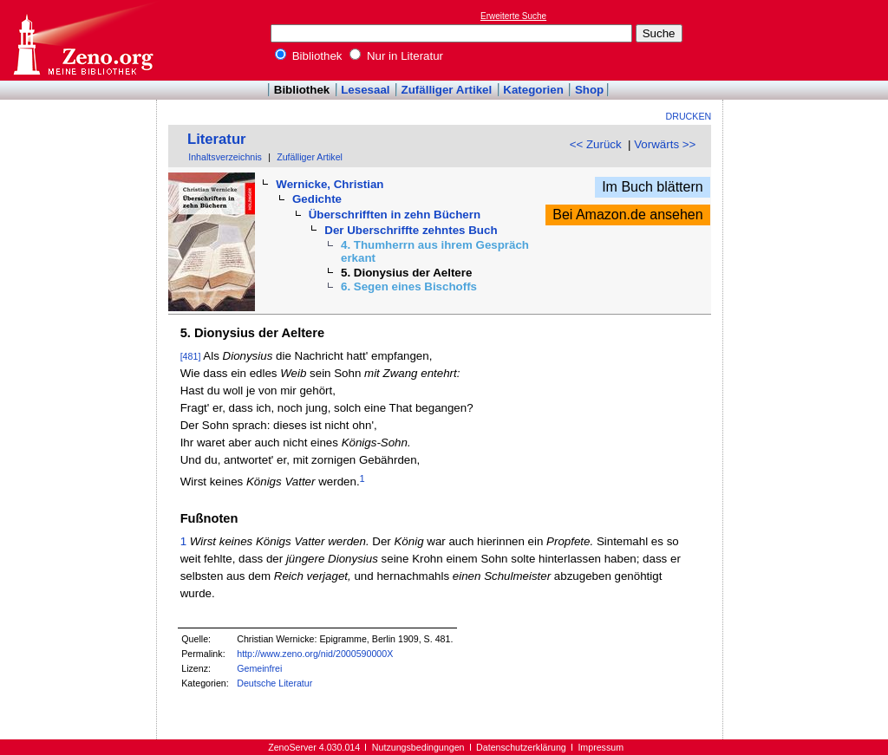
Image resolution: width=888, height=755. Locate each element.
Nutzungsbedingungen (418, 747)
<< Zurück (596, 144)
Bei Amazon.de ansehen (627, 214)
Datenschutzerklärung (521, 747)
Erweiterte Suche (513, 16)
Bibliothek (309, 55)
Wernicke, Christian (329, 184)
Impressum (601, 747)
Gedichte (317, 198)
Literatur (216, 139)
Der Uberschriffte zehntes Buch (410, 230)
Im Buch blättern (652, 186)
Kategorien (533, 89)
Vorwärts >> (664, 144)
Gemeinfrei (259, 668)
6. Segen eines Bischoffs (409, 286)
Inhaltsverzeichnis (225, 157)
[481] (190, 356)
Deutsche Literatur (274, 683)
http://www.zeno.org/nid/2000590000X (315, 653)
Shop (589, 89)
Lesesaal (365, 89)
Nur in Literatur (396, 55)
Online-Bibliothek (82, 40)
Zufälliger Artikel (447, 89)
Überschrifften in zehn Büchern (394, 214)
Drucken (689, 116)
